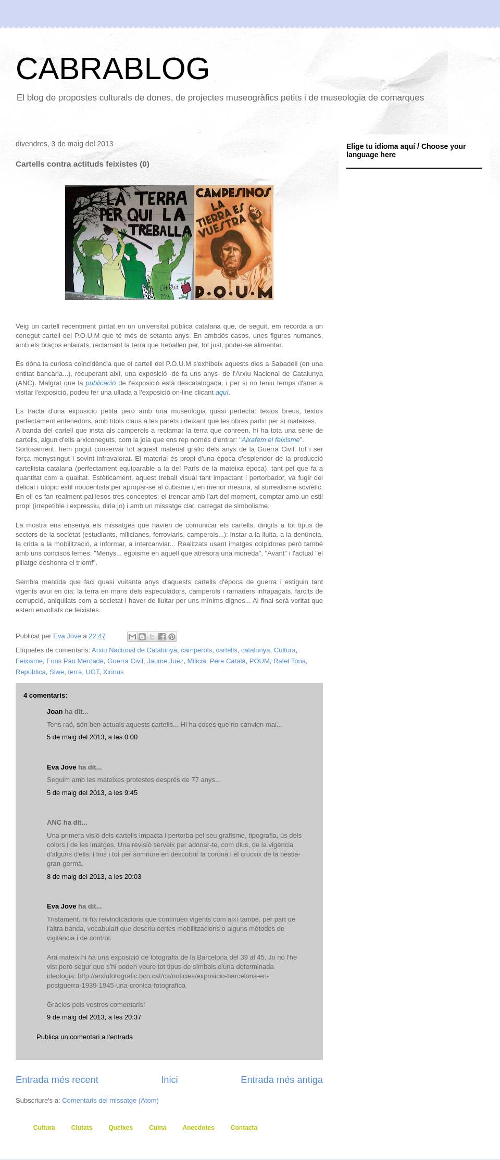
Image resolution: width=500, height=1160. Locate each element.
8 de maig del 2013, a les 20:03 (94, 876)
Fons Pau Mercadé (75, 661)
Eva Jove (61, 767)
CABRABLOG (113, 68)
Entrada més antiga (282, 1080)
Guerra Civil (125, 661)
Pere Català (228, 661)
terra (75, 672)
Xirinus (113, 672)
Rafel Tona (289, 661)
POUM (259, 661)
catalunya (255, 650)
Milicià (197, 661)
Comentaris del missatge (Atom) (110, 1100)
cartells (226, 650)
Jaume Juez (165, 661)
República (31, 672)
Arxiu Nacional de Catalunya (134, 650)
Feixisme (29, 661)
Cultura (285, 650)
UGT (92, 672)
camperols (196, 650)
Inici (169, 1080)
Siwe (56, 672)
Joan (55, 711)
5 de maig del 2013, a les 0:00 (92, 737)
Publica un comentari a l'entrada (84, 1037)
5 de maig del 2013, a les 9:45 (92, 793)
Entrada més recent (57, 1080)
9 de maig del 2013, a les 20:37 (94, 1017)
